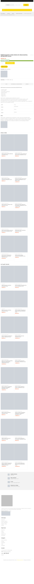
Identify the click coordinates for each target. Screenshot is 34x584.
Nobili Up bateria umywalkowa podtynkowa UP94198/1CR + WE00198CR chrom (20, 435)
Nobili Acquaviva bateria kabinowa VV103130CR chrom (7, 176)
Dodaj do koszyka (10, 84)
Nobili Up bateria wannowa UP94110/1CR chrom (6, 460)
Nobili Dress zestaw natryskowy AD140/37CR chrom (20, 252)
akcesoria (3, 305)
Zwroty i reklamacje (4, 544)
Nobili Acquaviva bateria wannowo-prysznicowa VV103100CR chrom (7, 252)
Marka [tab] (27, 105)
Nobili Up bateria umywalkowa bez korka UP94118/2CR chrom (20, 307)
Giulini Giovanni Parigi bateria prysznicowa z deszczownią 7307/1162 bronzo (6, 277)
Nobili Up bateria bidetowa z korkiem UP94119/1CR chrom (19, 409)
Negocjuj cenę (4, 88)
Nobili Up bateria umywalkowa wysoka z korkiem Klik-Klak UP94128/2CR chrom (7, 485)
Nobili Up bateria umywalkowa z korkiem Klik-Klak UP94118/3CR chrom (20, 332)
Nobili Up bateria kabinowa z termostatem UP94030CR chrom (20, 460)
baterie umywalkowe (18, 305)
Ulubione (2, 554)
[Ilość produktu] (2, 85)
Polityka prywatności (20, 581)
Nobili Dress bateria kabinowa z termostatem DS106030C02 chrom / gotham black (20, 227)
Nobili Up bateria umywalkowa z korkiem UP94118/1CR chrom (7, 358)
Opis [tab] (6, 105)
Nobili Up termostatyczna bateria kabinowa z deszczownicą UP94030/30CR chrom (7, 383)
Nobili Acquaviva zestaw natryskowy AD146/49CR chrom (20, 277)
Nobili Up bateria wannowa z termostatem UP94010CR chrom (20, 383)
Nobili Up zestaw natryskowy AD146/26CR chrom (6, 307)
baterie (13, 13)
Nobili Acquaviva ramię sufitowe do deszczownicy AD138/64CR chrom (31, 76)
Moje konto (3, 541)
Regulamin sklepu (4, 545)
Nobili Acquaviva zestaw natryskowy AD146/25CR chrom (7, 201)
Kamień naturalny (4, 561)
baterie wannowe (18, 356)
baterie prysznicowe (19, 13)
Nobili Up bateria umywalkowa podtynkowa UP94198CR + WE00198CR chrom (7, 409)
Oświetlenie (3, 564)
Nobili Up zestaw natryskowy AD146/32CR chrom (6, 332)
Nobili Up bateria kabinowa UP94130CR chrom (6, 434)
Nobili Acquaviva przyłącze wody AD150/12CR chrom (7, 226)
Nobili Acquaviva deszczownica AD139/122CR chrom (32, 76)
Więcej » (2, 576)
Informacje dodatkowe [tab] (16, 105)
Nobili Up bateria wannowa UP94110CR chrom (19, 358)
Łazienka (8, 13)
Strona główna (3, 13)
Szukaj (26, 4)
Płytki (2, 565)
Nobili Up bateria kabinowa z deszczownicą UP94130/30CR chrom (20, 485)
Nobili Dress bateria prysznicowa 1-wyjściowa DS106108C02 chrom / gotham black (21, 201)
